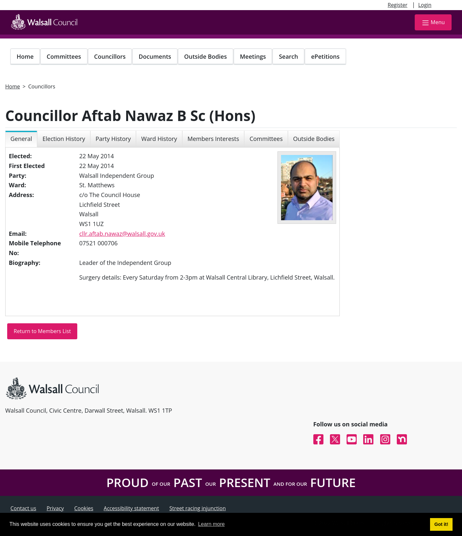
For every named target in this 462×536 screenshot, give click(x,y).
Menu (433, 23)
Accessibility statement (131, 508)
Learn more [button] (211, 524)
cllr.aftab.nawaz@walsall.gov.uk (122, 233)
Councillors (110, 56)
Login (425, 4)
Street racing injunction (198, 508)
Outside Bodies (205, 56)
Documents (155, 56)
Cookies (83, 508)
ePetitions (325, 56)
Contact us (23, 508)
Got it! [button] (441, 524)
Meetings (253, 56)
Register (397, 4)
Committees (64, 56)
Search (288, 56)
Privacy (55, 508)
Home (25, 56)
